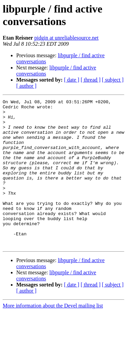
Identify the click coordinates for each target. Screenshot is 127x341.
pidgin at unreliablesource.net (66, 38)
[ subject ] (113, 80)
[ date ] (71, 80)
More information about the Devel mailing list (53, 335)
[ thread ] (91, 80)
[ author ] (26, 86)
